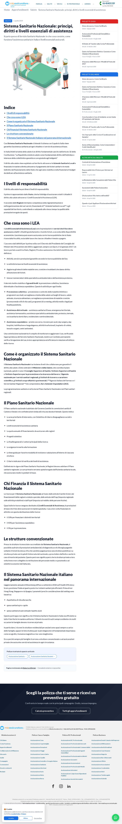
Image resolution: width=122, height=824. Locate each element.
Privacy (23, 814)
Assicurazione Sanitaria (38, 765)
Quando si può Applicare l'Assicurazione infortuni (99, 203)
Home (7, 9)
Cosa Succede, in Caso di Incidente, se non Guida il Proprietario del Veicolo (99, 118)
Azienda (88, 4)
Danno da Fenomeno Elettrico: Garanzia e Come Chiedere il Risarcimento (98, 53)
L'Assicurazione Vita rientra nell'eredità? (95, 196)
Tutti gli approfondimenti (74, 711)
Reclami (2, 772)
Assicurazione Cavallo (37, 758)
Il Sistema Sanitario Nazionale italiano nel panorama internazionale (39, 138)
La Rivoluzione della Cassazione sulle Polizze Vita (99, 180)
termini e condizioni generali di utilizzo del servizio (81, 803)
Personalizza (38, 818)
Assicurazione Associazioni (101, 765)
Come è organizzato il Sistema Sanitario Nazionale (31, 121)
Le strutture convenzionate (20, 133)
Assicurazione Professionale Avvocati (73, 744)
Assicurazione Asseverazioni (70, 763)
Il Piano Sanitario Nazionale (20, 125)
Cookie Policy (15, 814)
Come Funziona (5, 744)
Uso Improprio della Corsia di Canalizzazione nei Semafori (99, 136)
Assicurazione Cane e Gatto (39, 754)
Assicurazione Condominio (100, 768)
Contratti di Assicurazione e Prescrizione (96, 162)
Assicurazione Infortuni (38, 768)
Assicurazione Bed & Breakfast (102, 747)
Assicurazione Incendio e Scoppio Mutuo (44, 761)
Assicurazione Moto (37, 775)
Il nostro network (6, 768)
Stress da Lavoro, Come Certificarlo (94, 26)
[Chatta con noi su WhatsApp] (115, 817)
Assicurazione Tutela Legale (101, 775)
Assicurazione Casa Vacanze (101, 751)
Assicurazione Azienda (99, 778)
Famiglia (39, 4)
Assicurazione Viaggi (37, 751)
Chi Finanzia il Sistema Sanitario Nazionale (27, 129)
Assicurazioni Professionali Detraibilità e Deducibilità (96, 35)
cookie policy (40, 803)
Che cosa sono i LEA (16, 117)
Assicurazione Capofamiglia (39, 744)
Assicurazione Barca (37, 778)
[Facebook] (53, 786)
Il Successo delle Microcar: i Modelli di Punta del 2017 (98, 63)
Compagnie (4, 761)
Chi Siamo (3, 740)
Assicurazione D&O (98, 772)
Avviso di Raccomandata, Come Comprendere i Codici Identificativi (98, 146)
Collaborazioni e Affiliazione (9, 751)
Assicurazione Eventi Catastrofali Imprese (105, 740)
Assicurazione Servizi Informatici (72, 779)
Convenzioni (4, 765)
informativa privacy (29, 803)
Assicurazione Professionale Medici (73, 767)
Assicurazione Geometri (69, 760)
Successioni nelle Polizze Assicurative (95, 188)
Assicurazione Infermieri (69, 770)
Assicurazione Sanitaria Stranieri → (43, 656)
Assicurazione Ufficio (99, 761)
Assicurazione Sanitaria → (17, 656)
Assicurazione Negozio (99, 754)
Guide (2, 758)
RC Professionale (73, 4)
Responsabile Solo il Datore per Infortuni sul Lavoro (97, 171)
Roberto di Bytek (29, 668)
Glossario (3, 754)
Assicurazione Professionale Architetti (74, 756)
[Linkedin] (68, 786)
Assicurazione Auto (37, 772)
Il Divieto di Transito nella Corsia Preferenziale (98, 44)
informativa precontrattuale (107, 803)
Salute (49, 4)
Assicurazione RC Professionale (71, 740)
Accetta (11, 818)
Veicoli (59, 4)
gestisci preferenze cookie (55, 803)
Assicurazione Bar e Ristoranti (101, 758)
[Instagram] (61, 786)
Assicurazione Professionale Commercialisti (75, 747)
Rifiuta (25, 818)
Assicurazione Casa (36, 740)
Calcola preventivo (44, 711)
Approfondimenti (20, 9)
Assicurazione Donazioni (38, 747)
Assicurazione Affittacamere (101, 744)
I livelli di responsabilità (18, 113)
